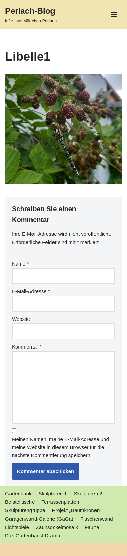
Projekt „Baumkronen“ (76, 510)
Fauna (92, 527)
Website (21, 319)
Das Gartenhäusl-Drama (32, 535)
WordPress (69, 549)
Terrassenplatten (60, 502)
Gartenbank (18, 493)
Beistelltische (20, 502)
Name (20, 264)
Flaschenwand (96, 519)
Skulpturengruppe (25, 510)
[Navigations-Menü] (114, 14)
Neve (11, 549)
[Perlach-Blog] (31, 14)
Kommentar (27, 347)
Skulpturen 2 (88, 493)
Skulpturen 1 (52, 493)
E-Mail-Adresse (31, 291)
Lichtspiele (17, 527)
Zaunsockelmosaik (57, 527)
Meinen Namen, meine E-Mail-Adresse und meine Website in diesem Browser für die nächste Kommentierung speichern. (60, 447)
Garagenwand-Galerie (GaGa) (39, 519)
